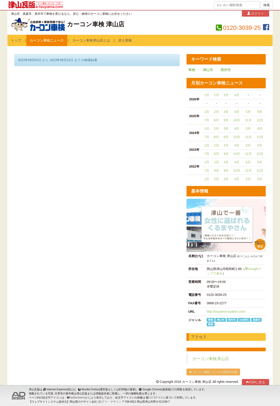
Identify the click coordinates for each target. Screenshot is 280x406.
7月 (206, 120)
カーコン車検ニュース (47, 40)
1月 (206, 95)
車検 (191, 70)
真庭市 (256, 319)
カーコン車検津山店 (210, 358)
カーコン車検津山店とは (91, 40)
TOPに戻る (255, 382)
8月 (216, 120)
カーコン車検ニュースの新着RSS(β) (213, 372)
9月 (226, 120)
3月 (226, 95)
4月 (236, 95)
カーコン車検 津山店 (95, 24)
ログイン (255, 13)
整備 (210, 324)
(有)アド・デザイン (109, 401)
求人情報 (125, 40)
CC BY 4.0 (156, 397)
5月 (248, 112)
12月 (260, 120)
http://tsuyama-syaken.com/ (226, 311)
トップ (16, 40)
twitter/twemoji (78, 397)
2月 (216, 95)
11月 (248, 120)
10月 (236, 120)
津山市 (208, 70)
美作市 (226, 70)
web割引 (244, 319)
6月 (259, 112)
